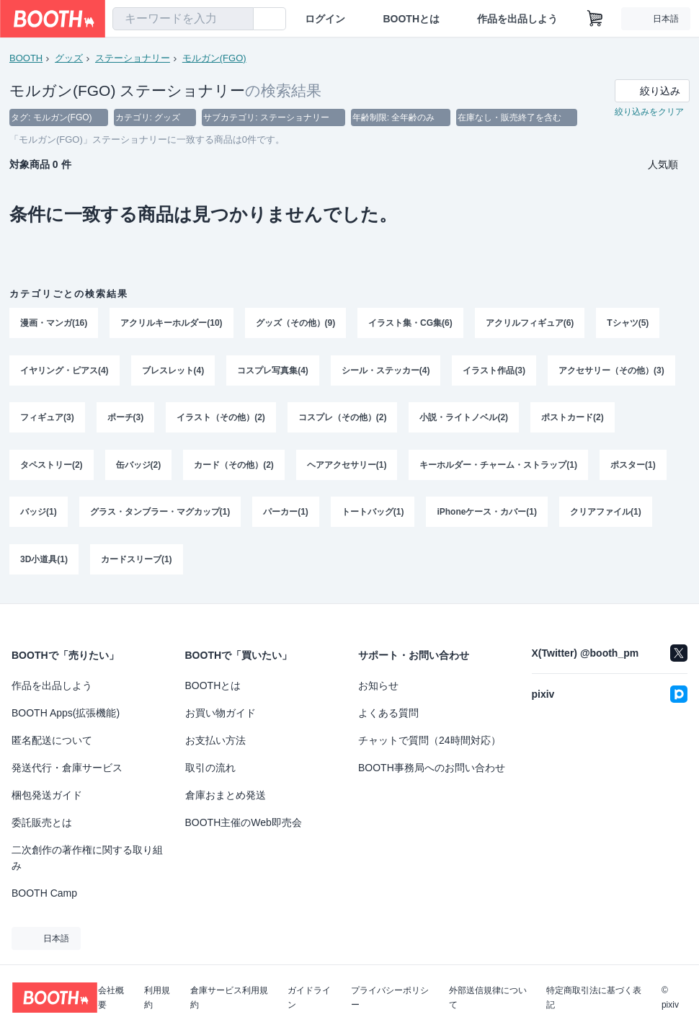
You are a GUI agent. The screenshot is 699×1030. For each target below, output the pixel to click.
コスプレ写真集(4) (272, 371)
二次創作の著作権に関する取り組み (87, 857)
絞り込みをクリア (649, 112)
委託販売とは (42, 822)
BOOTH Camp (44, 893)
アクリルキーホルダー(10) (171, 324)
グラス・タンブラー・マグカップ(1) (160, 514)
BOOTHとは (411, 19)
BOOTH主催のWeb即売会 (243, 822)
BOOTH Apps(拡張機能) (66, 713)
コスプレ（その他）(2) (342, 419)
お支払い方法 (215, 740)
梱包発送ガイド (47, 795)
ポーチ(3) (125, 419)
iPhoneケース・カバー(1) (487, 514)
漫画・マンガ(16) (53, 324)
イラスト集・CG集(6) (410, 324)
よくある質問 (388, 713)
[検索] (239, 19)
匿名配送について (52, 740)
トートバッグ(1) (373, 514)
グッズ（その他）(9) (296, 324)
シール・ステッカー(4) (386, 371)
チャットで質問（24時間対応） (429, 740)
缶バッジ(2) (138, 466)
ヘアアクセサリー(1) (347, 466)
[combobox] (183, 18)
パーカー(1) (285, 514)
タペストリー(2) (51, 466)
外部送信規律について (488, 997)
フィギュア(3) (47, 419)
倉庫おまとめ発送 (225, 795)
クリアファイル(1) (605, 514)
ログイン (325, 19)
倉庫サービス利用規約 (229, 997)
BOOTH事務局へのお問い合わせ (431, 767)
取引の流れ (210, 767)
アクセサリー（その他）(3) (611, 371)
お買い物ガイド (220, 713)
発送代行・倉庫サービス (67, 767)
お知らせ (378, 685)
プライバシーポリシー (390, 997)
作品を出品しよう (517, 19)
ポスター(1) (633, 466)
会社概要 (111, 997)
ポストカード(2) (572, 419)
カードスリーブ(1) (136, 561)
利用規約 (157, 997)
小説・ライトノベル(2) (464, 419)
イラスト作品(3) (494, 371)
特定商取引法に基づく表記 (593, 997)
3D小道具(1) (44, 561)
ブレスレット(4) (173, 371)
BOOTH (26, 58)
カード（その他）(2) (234, 466)
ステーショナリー (132, 58)
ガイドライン (309, 997)
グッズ (69, 58)
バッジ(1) (38, 514)
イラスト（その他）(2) (221, 419)
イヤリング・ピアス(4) (64, 371)
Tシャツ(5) (628, 324)
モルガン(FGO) (214, 58)
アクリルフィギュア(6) (530, 324)
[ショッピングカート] (595, 18)
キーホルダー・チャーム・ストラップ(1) (499, 466)
